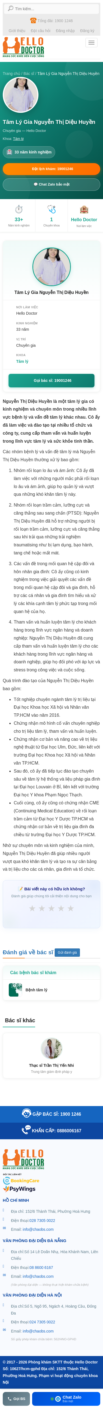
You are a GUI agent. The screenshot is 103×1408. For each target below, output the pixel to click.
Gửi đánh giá (67, 953)
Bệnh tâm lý (37, 990)
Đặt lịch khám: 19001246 (52, 169)
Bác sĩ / (30, 73)
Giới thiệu (17, 30)
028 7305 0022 (42, 1220)
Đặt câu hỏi (40, 30)
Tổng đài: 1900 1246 (51, 20)
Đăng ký (87, 30)
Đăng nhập (65, 30)
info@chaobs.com (38, 1229)
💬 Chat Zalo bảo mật (52, 184)
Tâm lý (18, 139)
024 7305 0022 (42, 1322)
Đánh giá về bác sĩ (29, 952)
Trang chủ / (13, 73)
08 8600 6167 (41, 1267)
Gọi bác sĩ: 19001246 (52, 380)
